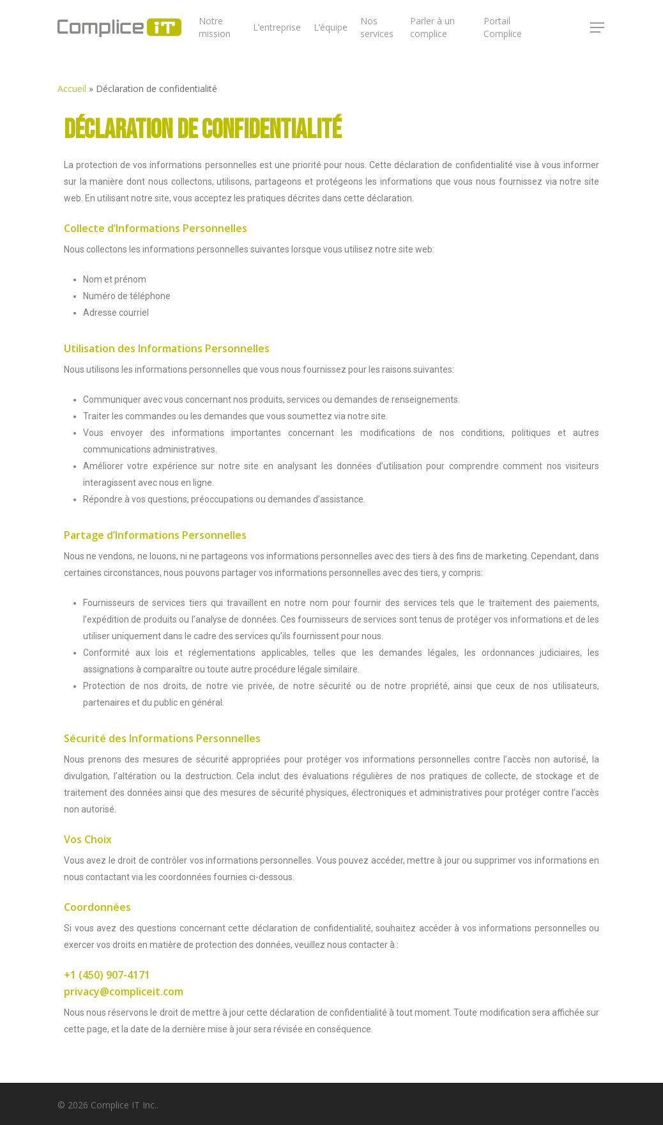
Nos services (376, 27)
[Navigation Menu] (598, 27)
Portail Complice (503, 27)
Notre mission (215, 27)
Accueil (71, 88)
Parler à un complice (432, 27)
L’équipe (330, 27)
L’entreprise (277, 27)
